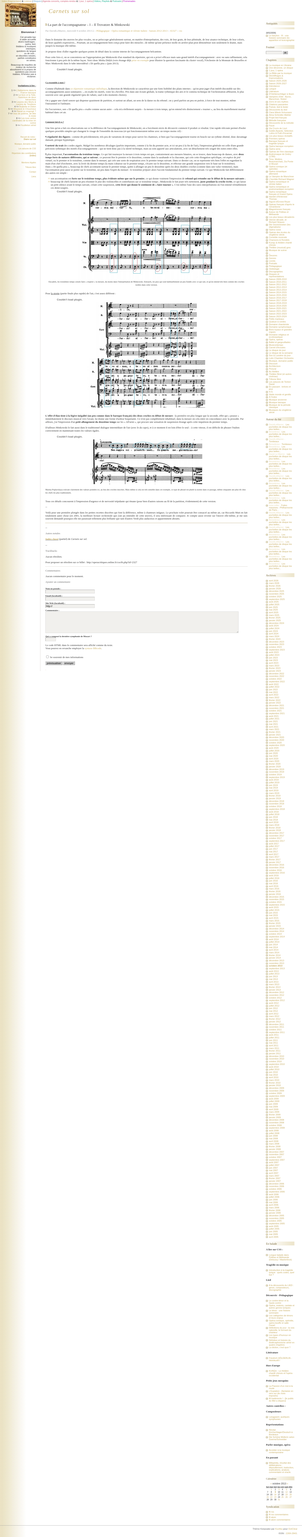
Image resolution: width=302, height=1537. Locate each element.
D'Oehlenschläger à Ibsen (281, 94)
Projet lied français (278, 117)
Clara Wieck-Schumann (280, 112)
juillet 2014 (274, 942)
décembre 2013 (276, 960)
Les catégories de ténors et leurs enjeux (281, 1316)
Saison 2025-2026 (277, 81)
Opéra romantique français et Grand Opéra (280, 193)
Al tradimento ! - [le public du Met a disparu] (281, 1399)
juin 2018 (273, 817)
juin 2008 (273, 1136)
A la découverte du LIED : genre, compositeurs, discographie (281, 1287)
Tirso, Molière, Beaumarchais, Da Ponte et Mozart (281, 161)
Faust (271, 125)
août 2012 (274, 1003)
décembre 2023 (276, 642)
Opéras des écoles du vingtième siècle (279, 233)
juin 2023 (273, 657)
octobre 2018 (275, 806)
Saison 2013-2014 (277, 290)
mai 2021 (273, 724)
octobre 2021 (275, 710)
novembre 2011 (276, 1027)
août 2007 (274, 1162)
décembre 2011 (276, 1024)
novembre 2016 (276, 867)
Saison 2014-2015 (277, 292)
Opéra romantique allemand (277, 172)
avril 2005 (273, 1237)
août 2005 (274, 1226)
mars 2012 (274, 1016)
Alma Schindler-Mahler (280, 115)
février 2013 (274, 987)
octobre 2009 (275, 1093)
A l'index (273, 397)
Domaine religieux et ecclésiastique (279, 335)
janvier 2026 (275, 588)
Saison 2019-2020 (277, 306)
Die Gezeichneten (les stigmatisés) (279, 225)
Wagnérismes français (279, 209)
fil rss (271, 1512)
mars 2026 (274, 583)
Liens (33, 176)
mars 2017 (274, 857)
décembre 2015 (276, 897)
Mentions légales (28, 163)
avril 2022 (273, 695)
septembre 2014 (277, 936)
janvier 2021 (275, 735)
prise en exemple (140, 60)
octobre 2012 (275, 998)
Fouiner (270, 47)
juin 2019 (273, 785)
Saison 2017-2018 (277, 300)
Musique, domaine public (25, 144)
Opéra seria (274, 149)
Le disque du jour (277, 350)
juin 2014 (273, 944)
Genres (272, 258)
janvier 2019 (275, 798)
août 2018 (274, 812)
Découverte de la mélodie (281, 123)
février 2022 (274, 700)
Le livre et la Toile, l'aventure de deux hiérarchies (27, 97)
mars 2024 (274, 636)
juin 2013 (273, 976)
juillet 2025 (274, 604)
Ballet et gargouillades (279, 342)
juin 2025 (273, 607)
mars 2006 (274, 1207)
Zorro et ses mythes (278, 102)
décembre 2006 (276, 1184)
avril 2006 (273, 1205)
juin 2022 (273, 689)
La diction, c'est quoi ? (279, 1347)
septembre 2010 (277, 1064)
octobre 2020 (275, 743)
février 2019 (274, 796)
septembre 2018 (277, 809)
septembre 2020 (277, 745)
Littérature (274, 91)
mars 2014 (274, 952)
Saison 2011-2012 (277, 284)
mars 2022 (274, 697)
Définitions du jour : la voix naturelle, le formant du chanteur (281, 1330)
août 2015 (274, 907)
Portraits (273, 263)
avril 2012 (273, 1014)
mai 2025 (273, 610)
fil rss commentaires (278, 1514)
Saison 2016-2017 (277, 298)
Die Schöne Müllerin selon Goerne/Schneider (281, 1438)
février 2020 (274, 764)
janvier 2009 (275, 1117)
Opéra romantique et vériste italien (129, 30)
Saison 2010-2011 (277, 282)
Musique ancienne (277, 400)
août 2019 (274, 780)
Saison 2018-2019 (277, 303)
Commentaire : (52, 610)
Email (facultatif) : (53, 596)
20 (291, 1495)
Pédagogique (104, 30)
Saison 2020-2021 (277, 308)
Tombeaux (274, 441)
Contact (32, 172)
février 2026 (274, 586)
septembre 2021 (277, 713)
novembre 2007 (276, 1154)
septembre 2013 (277, 968)
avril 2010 (273, 1077)
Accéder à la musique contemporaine (279, 1451)
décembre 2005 (276, 1215)
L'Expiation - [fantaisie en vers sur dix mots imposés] (281, 1393)
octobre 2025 (275, 596)
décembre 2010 (276, 1056)
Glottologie (274, 269)
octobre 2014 (275, 934)
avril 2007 (273, 1173)
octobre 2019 (275, 774)
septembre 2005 (277, 1223)
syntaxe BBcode (93, 648)
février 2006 (274, 1210)
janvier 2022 (275, 703)
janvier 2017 (275, 862)
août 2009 (274, 1099)
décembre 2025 (276, 591)
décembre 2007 (276, 1152)
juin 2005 (273, 1231)
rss (180, 30)
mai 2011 (273, 1043)
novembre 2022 (276, 676)
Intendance (274, 86)
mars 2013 (274, 984)
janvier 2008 (275, 1149)
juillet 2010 (274, 1069)
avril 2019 (273, 790)
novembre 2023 (276, 644)
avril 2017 (273, 854)
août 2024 (274, 625)
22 (271, 1497)
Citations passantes (278, 104)
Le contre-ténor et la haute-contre (278, 1301)
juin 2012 (273, 1008)
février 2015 (274, 923)
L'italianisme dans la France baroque (26, 91)
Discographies (276, 271)
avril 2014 (273, 950)
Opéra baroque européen (281, 146)
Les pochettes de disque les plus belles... (280, 426)
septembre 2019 (277, 777)
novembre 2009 (276, 1091)
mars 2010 (274, 1080)
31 (279, 1500)
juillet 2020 (274, 750)
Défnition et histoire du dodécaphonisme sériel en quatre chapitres (281, 1342)
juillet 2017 (274, 846)
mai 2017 (273, 851)
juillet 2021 (274, 718)
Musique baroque (277, 402)
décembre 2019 (276, 769)
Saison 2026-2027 (277, 83)
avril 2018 (273, 822)
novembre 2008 (276, 1122)
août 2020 (274, 748)
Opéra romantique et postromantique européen (281, 188)
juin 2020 (273, 753)
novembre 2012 (276, 995)
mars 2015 (274, 921)
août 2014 (274, 939)
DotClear (293, 1528)
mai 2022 (273, 692)
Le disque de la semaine (280, 353)
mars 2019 (274, 793)
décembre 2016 (276, 865)
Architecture (274, 366)
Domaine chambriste (279, 324)
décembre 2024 (276, 623)
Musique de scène (277, 250)
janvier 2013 (275, 990)
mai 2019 (273, 788)
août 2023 (274, 652)
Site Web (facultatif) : (55, 603)
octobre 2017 (275, 838)
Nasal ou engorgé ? (26, 111)
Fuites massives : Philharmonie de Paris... (280, 507)
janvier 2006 (275, 1213)
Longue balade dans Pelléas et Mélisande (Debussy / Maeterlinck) (280, 1257)
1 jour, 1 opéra (276, 70)
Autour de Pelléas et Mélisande (278, 213)
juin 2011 (273, 1040)
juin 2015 (273, 913)
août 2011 (274, 1035)
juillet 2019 (274, 782)
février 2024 (274, 639)
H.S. (271, 392)
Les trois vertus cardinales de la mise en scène (24, 120)
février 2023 (274, 668)
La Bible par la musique (280, 73)
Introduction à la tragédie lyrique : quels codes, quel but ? (281, 1272)
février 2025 (274, 618)
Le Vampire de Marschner (281, 176)
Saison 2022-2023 (277, 314)
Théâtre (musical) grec (280, 247)
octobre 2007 (275, 1157)
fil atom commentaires (279, 1520)
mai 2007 (273, 1170)
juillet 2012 (274, 1006)
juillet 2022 (274, 687)
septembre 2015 (277, 905)
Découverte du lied (278, 110)
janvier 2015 (275, 926)
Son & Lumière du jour (280, 355)
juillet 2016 (274, 878)
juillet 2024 (274, 628)
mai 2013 (273, 979)
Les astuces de (27, 149)
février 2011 (274, 1051)
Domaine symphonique (280, 327)
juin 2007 (273, 1168)
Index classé (51, 539)
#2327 (173, 30)
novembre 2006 (276, 1186)
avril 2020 (273, 758)
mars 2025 (274, 615)
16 (275, 1495)
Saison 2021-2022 (277, 311)
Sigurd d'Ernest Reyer (279, 202)
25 (282, 1497)
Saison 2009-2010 (277, 279)
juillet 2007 (274, 1165)
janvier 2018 (275, 830)
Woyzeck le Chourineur (24, 109)
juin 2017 (273, 849)
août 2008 (274, 1130)
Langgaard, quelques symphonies (279, 1418)
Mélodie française (277, 120)
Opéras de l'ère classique (281, 151)
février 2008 (274, 1146)
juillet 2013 (274, 974)
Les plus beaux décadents (281, 217)
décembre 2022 (276, 673)
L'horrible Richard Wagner (281, 179)
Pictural (272, 369)
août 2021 (274, 716)
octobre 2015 (275, 902)
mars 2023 (274, 665)
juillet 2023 (274, 655)
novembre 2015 (276, 899)
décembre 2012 (276, 992)
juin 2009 (273, 1104)
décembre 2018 (276, 801)
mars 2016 (274, 888)
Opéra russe (275, 229)
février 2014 (274, 955)
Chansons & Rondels (279, 240)
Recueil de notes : (28, 138)
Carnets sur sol (69, 11)
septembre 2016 (277, 873)
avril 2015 (273, 918)
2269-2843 (291, 1533)
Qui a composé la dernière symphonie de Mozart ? (68, 636)
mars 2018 (274, 825)
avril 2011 (273, 1045)
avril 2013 (273, 982)
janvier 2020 (275, 766)
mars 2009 (274, 1112)
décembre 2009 (276, 1088)
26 (287, 1497)
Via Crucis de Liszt (278, 128)
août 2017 (274, 843)
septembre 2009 (277, 1096)
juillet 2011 (274, 1037)
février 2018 (274, 828)
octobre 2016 (275, 870)
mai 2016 (273, 883)
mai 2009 (273, 1106)
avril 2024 (273, 633)
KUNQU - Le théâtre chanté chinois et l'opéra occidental (280, 1373)
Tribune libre (30, 167)
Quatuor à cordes (277, 321)
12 (287, 1492)
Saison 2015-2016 (277, 295)
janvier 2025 (275, 620)
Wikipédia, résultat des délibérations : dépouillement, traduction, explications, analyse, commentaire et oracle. (281, 1467)
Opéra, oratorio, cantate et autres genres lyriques (281, 1306)
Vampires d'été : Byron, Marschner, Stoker (280, 98)
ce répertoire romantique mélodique (89, 88)
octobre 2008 (275, 1125)
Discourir (273, 363)
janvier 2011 (275, 1053)
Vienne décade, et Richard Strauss (277, 221)
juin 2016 (273, 881)
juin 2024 (273, 631)
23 (275, 1497)
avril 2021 (273, 727)
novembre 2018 (276, 803)
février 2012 (274, 1019)
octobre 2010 (275, 1061)
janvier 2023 (275, 671)
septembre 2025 (277, 599)
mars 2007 (274, 1176)
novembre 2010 (276, 1059)
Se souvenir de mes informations (66, 657)
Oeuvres (273, 255)
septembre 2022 (277, 681)
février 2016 (274, 891)
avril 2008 (273, 1141)
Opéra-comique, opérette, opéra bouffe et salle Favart (281, 1322)
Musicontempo (276, 345)
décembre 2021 (276, 705)
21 (267, 1497)
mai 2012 (273, 1011)
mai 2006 (273, 1202)
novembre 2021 (276, 708)
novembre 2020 (276, 740)
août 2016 (274, 875)
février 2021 (274, 732)
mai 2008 (273, 1138)
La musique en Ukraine (280, 65)
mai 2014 (273, 947)
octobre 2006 (275, 1189)
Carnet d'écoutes (277, 347)
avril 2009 (273, 1109)
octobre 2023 (275, 647)
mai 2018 (273, 820)
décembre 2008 (276, 1120)
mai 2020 (273, 756)
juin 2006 (273, 1199)
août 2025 (274, 602)
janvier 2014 (275, 958)
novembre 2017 (276, 835)
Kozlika (279, 1528)
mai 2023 (273, 660)
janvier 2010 (275, 1085)
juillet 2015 (274, 910)
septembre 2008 (277, 1128)
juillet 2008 (274, 1133)
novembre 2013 (276, 963)
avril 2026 (273, 580)
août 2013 (274, 971)
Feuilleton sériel (28, 125)
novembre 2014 (276, 931)
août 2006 (274, 1194)
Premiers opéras (277, 138)
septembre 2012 (277, 1000)
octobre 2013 (275, 966)
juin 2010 (273, 1072)
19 (287, 1495)
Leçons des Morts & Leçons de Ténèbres (26, 103)
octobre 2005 (275, 1221)
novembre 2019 (276, 772)
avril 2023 (273, 663)
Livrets (272, 261)
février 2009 (274, 1114)
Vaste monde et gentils (280, 394)
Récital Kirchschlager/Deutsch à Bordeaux (280, 1432)
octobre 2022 (275, 679)
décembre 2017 (276, 833)
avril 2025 (273, 612)
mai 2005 (273, 1234)
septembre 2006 (277, 1192)
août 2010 (274, 1067)
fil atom (272, 1517)
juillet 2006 (274, 1197)
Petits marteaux (276, 319)
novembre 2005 (276, 1218)
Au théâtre (274, 371)
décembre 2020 (276, 737)
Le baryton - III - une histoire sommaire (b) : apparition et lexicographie (281, 37)
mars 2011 (274, 1048)
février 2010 (274, 1083)
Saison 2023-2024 (277, 316)
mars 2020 (274, 761)
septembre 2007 (277, 1160)
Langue (272, 89)
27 (291, 1497)
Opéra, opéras (276, 339)
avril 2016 (273, 886)
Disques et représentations (276, 275)
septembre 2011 (277, 1032)
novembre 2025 (276, 594)
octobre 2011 (275, 1029)
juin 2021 (273, 721)
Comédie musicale (278, 237)
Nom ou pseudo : (53, 588)
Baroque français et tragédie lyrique (278, 142)
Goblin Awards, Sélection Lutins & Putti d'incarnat (281, 132)
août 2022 (274, 684)
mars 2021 (274, 729)
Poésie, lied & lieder (278, 107)
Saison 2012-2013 (158, 30)
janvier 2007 (275, 1181)
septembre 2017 (277, 841)
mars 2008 (274, 1144)
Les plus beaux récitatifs (280, 136)
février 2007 (274, 1178)
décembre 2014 (276, 928)
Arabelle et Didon (27, 106)
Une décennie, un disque (281, 68)
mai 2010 (273, 1075)
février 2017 (274, 859)
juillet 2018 (274, 814)
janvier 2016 (275, 894)
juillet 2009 (274, 1101)
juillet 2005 (274, 1229)
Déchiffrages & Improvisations (276, 77)
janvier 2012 (275, 1021)
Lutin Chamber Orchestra (281, 358)
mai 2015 (273, 915)
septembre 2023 (277, 650)
